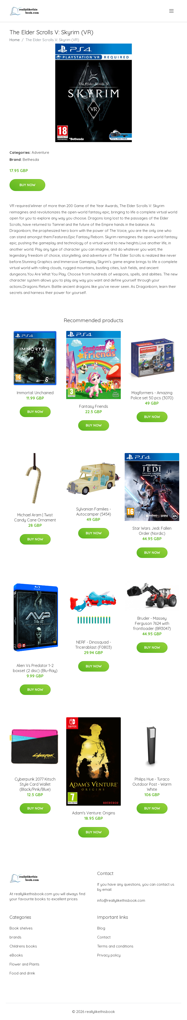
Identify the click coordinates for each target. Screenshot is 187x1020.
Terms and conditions (115, 946)
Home (14, 39)
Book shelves (21, 928)
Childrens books (23, 946)
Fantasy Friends (93, 406)
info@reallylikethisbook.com (121, 900)
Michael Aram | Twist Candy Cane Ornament (35, 517)
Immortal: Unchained (35, 392)
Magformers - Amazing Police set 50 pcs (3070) (152, 395)
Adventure (40, 152)
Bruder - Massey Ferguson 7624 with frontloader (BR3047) (152, 623)
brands (15, 937)
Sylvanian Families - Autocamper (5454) (93, 512)
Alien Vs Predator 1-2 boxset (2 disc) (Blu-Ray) (35, 668)
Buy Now (27, 185)
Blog (101, 928)
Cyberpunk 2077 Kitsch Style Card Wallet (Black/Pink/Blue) (35, 784)
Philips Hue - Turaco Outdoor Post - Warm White (151, 784)
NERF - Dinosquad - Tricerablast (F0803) (93, 645)
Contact (104, 937)
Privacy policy (109, 955)
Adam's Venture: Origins (93, 813)
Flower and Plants (24, 964)
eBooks (16, 955)
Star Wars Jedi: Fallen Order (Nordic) (151, 531)
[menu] (172, 11)
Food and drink (22, 973)
